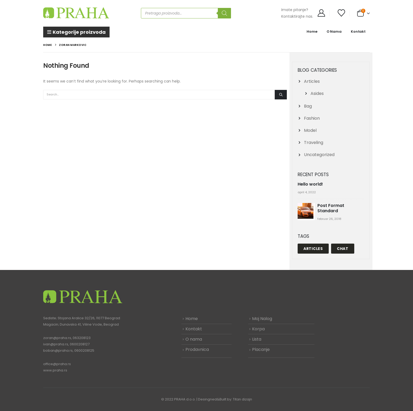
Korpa (258, 329)
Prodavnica (197, 349)
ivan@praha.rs (55, 344)
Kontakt (358, 31)
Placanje (261, 349)
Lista (256, 339)
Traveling (313, 142)
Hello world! (310, 184)
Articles (312, 81)
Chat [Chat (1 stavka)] (342, 248)
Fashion (312, 118)
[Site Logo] (76, 13)
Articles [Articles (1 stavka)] (313, 248)
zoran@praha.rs (57, 337)
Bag (308, 106)
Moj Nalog (262, 319)
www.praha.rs (55, 370)
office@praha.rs (57, 363)
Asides (317, 93)
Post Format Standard (330, 208)
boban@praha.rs (58, 350)
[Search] (224, 13)
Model (310, 130)
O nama (193, 339)
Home (312, 31)
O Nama (334, 31)
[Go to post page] (306, 211)
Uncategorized (319, 155)
